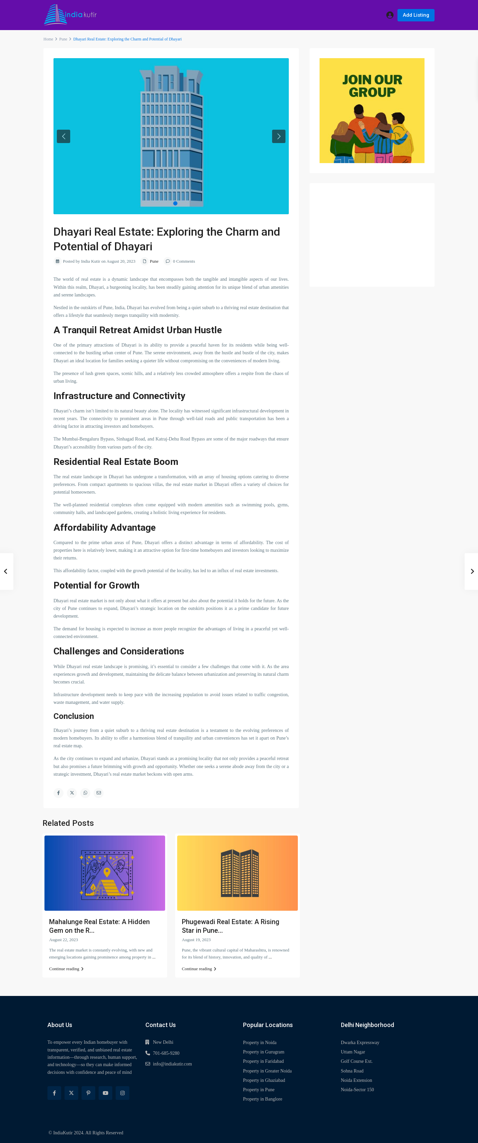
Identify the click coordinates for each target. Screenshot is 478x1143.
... (153, 957)
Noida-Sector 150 (357, 1089)
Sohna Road (352, 1070)
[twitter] (71, 1093)
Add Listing (416, 15)
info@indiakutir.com (172, 1063)
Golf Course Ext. (357, 1061)
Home (48, 39)
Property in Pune (258, 1089)
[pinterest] (88, 1093)
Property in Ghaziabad (264, 1080)
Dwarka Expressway (360, 1042)
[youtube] (105, 1093)
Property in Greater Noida (267, 1070)
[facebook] (54, 1093)
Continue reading (66, 968)
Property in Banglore (262, 1099)
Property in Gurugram (263, 1051)
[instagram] (122, 1093)
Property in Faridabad (263, 1061)
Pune (63, 39)
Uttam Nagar (353, 1051)
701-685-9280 (166, 1053)
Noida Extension (356, 1080)
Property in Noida (259, 1042)
